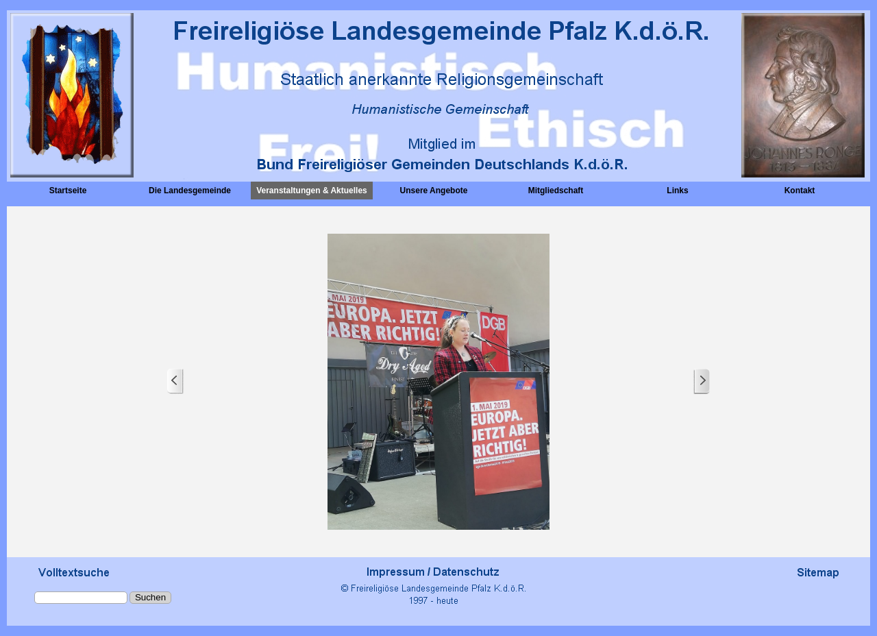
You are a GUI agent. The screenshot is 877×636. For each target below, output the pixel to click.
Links (677, 190)
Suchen (150, 597)
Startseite (68, 190)
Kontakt (800, 190)
